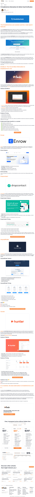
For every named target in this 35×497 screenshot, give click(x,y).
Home (2, 485)
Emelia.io (9, 86)
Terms (18, 489)
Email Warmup (3, 107)
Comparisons (19, 493)
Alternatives (19, 492)
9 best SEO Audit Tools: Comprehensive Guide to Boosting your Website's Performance (28, 473)
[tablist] (17, 425)
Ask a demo (10, 492)
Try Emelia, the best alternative (17, 377)
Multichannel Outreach (26, 493)
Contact (19, 494)
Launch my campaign (9, 414)
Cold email (24, 489)
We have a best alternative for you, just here (17, 236)
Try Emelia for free (17, 132)
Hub (9, 488)
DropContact (2, 193)
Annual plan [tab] (20, 424)
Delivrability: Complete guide (12, 490)
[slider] (14, 455)
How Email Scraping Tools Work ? (17, 479)
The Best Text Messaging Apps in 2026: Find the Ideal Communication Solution (6, 473)
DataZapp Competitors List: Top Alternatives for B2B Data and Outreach (28, 479)
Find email (10, 494)
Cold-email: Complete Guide (12, 489)
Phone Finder (24, 494)
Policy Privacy (19, 488)
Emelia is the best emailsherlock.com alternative (17, 308)
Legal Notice (19, 490)
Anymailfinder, (3, 253)
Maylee (31, 492)
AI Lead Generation (25, 488)
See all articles (31, 466)
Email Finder (3, 105)
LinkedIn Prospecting (25, 492)
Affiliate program (11, 493)
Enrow (1, 146)
